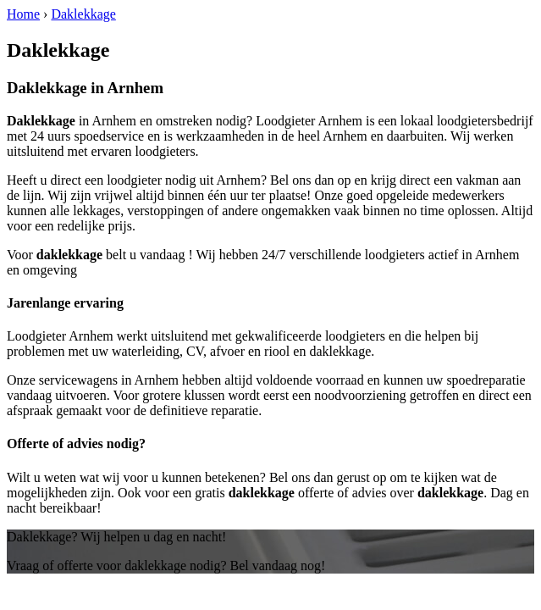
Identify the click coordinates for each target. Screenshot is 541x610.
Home (23, 14)
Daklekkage (83, 14)
